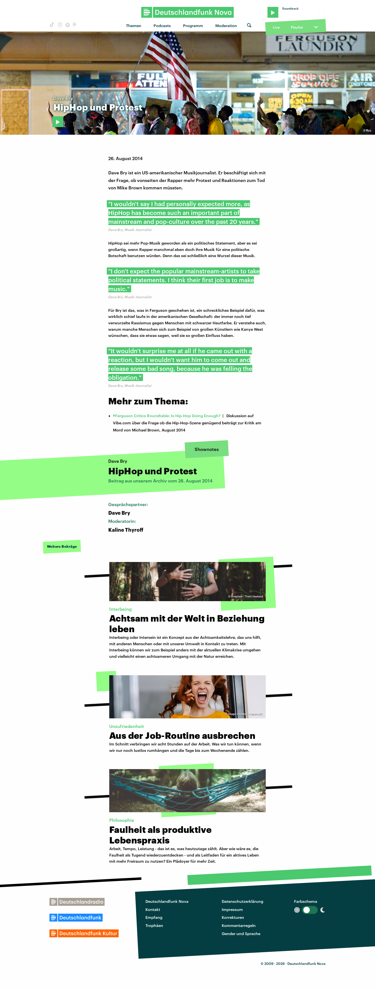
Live (276, 27)
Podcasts (162, 25)
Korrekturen (233, 917)
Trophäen (154, 925)
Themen (133, 25)
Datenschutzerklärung (242, 901)
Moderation (226, 25)
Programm (193, 25)
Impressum (232, 909)
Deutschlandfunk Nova (166, 901)
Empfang (153, 917)
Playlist (297, 27)
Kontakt (152, 909)
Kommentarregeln (239, 925)
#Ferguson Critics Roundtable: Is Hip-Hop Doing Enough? (166, 415)
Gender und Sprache (241, 933)
